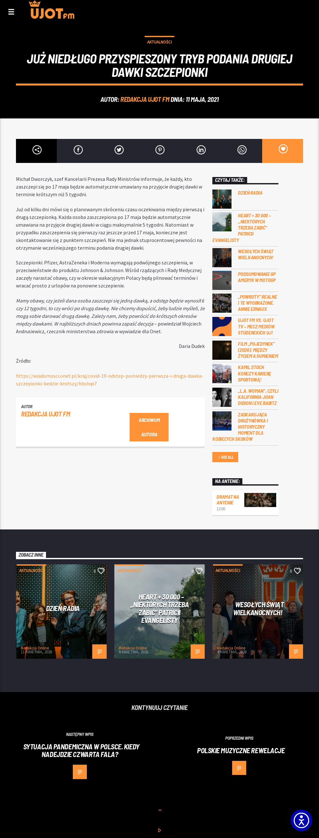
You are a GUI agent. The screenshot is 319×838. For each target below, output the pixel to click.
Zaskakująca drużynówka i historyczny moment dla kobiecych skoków (240, 426)
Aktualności (159, 42)
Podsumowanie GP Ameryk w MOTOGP (256, 277)
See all (225, 458)
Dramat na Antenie (227, 499)
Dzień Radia (250, 192)
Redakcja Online (35, 648)
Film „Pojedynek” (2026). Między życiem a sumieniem (258, 350)
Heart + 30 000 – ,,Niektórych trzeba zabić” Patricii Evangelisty (241, 227)
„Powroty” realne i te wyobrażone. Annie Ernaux (257, 303)
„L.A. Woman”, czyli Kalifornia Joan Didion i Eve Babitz (258, 397)
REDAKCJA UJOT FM (144, 99)
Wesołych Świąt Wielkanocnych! (255, 254)
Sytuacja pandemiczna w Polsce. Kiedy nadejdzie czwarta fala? (81, 750)
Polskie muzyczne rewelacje (241, 750)
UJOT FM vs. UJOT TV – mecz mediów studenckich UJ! (256, 326)
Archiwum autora (149, 427)
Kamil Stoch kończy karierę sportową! (254, 373)
